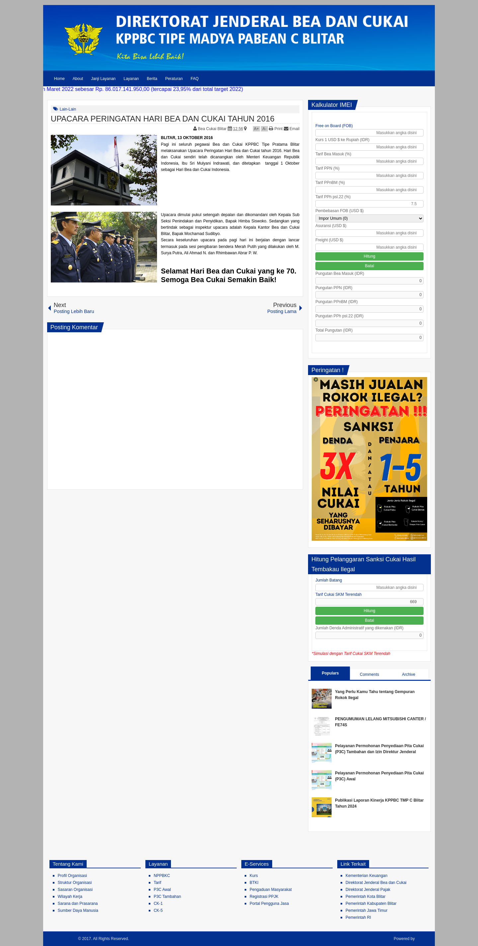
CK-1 (158, 903)
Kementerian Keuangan (366, 875)
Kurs (254, 875)
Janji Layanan (103, 78)
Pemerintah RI (358, 917)
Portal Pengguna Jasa (269, 903)
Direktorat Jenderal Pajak (368, 889)
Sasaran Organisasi (75, 889)
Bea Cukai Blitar (212, 128)
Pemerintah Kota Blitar (365, 896)
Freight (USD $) (329, 240)
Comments (369, 674)
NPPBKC (162, 875)
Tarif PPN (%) (327, 168)
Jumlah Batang (328, 580)
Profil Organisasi (72, 875)
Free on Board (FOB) (334, 125)
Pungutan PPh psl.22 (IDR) (339, 316)
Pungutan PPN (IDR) (333, 287)
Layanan (131, 78)
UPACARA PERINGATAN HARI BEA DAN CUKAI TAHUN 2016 (163, 118)
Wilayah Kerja (70, 896)
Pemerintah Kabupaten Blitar (371, 903)
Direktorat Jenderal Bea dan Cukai (376, 882)
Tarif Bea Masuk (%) (333, 154)
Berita (152, 78)
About (78, 78)
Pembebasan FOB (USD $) (339, 210)
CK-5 (158, 910)
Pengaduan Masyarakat (271, 889)
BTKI (254, 882)
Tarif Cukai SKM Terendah (338, 594)
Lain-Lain (68, 109)
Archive (408, 674)
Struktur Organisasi (75, 882)
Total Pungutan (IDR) (334, 330)
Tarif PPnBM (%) (330, 182)
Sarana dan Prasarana (78, 903)
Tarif (157, 882)
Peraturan (174, 78)
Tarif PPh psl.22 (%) (333, 197)
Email (291, 128)
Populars (330, 673)
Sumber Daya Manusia (78, 910)
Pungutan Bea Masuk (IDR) (339, 273)
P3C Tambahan (167, 896)
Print (275, 128)
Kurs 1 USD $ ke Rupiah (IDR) (342, 139)
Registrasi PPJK (264, 896)
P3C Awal (162, 889)
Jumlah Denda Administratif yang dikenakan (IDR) (359, 628)
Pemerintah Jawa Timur (366, 910)
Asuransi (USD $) (330, 225)
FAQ (195, 78)
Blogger (423, 938)
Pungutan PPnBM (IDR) (336, 301)
